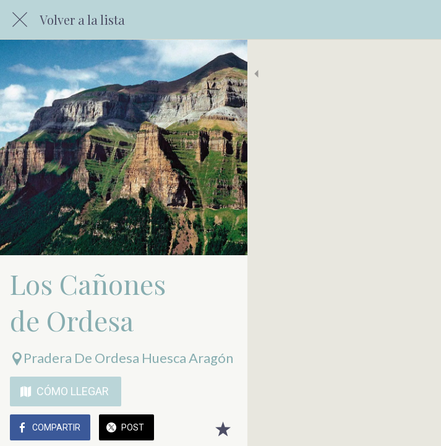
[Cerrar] (19, 19)
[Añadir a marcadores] (416, 429)
